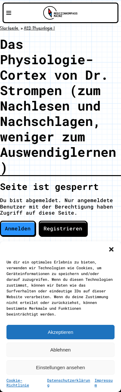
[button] (111, 249)
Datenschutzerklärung (68, 382)
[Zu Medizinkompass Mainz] (60, 13)
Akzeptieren (60, 332)
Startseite (9, 28)
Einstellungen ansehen (60, 367)
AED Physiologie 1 (39, 28)
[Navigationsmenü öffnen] (8, 12)
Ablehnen (60, 349)
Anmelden (18, 228)
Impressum (104, 382)
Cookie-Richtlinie (17, 382)
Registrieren (63, 228)
